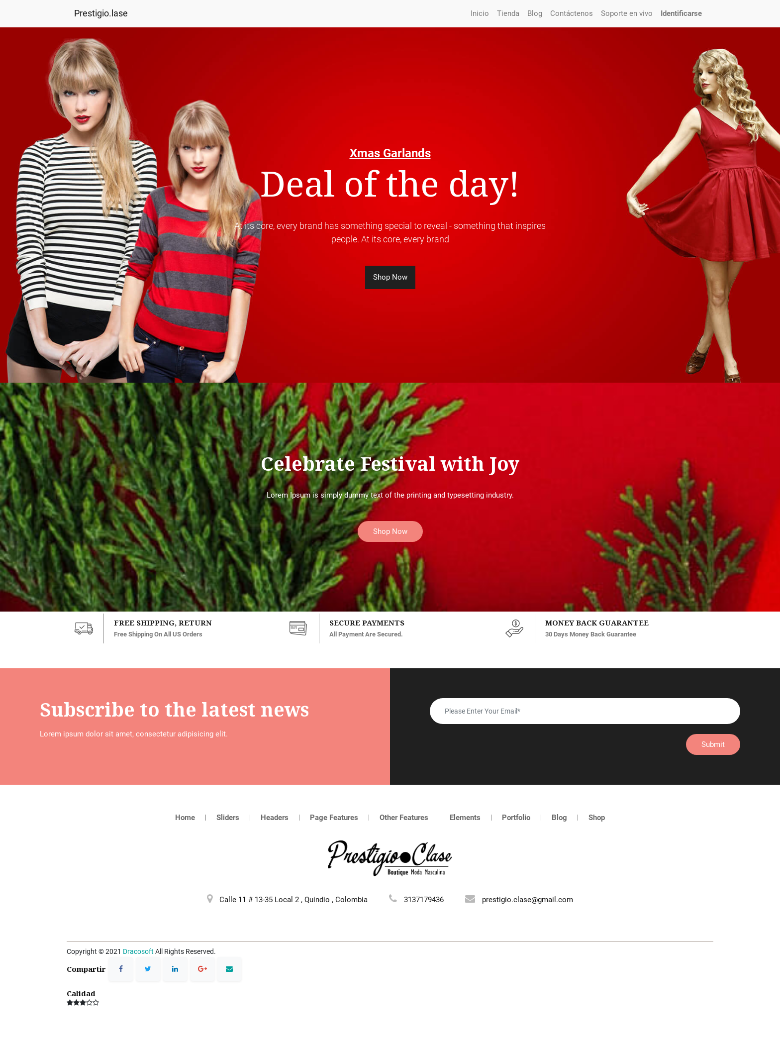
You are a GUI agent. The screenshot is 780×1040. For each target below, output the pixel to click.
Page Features (334, 817)
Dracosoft (138, 951)
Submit (713, 744)
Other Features (404, 817)
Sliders (227, 817)
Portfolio (516, 817)
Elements (465, 817)
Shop (596, 817)
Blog (559, 817)
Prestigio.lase (101, 13)
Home (185, 817)
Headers (275, 817)
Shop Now (390, 277)
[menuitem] (480, 13)
